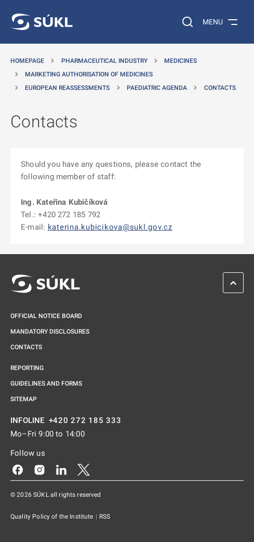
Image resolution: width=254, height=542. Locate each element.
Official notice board (46, 316)
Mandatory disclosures (49, 331)
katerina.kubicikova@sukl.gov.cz (110, 227)
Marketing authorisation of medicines (89, 74)
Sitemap (23, 399)
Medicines (180, 60)
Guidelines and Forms (46, 383)
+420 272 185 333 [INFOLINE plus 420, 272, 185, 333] (85, 421)
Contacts (220, 87)
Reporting (27, 368)
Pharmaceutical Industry (104, 60)
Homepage (27, 60)
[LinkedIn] (61, 469)
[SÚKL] (41, 22)
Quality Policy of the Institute (52, 516)
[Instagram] (39, 469)
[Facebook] (17, 469)
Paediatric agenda (157, 87)
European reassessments (67, 87)
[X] (83, 469)
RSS (104, 516)
